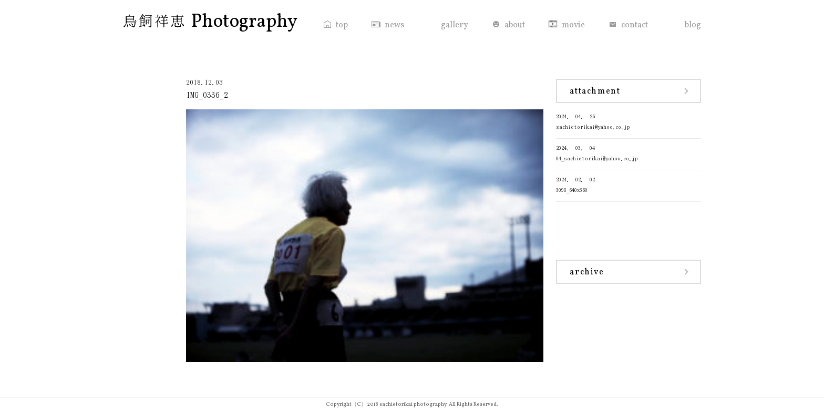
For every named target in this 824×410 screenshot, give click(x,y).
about (514, 25)
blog (693, 25)
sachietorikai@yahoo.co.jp (628, 120)
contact (634, 25)
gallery (454, 25)
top (342, 25)
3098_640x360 (628, 184)
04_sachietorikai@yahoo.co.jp (628, 152)
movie (573, 25)
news (394, 25)
